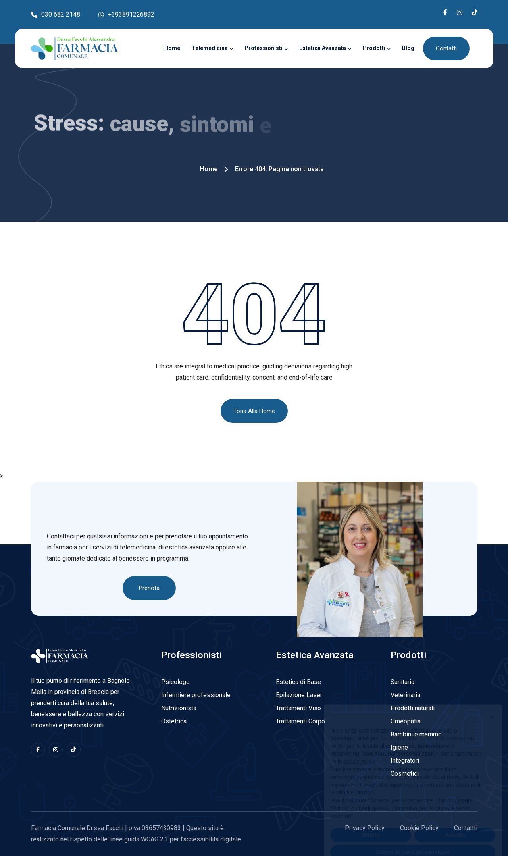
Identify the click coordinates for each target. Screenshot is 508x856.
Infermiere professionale (196, 695)
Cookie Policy (419, 828)
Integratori (405, 760)
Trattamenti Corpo (300, 721)
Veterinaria (405, 695)
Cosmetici (405, 773)
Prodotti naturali (413, 708)
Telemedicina (210, 48)
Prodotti (374, 48)
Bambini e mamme (416, 734)
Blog (408, 48)
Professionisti (263, 48)
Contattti (465, 828)
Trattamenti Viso (298, 708)
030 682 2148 (55, 15)
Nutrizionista (178, 708)
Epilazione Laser (299, 695)
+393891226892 (126, 15)
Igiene (399, 747)
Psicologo (175, 682)
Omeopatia (406, 721)
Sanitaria (402, 682)
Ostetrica (174, 721)
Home (172, 48)
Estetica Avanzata (322, 48)
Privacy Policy (365, 828)
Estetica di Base (298, 682)
